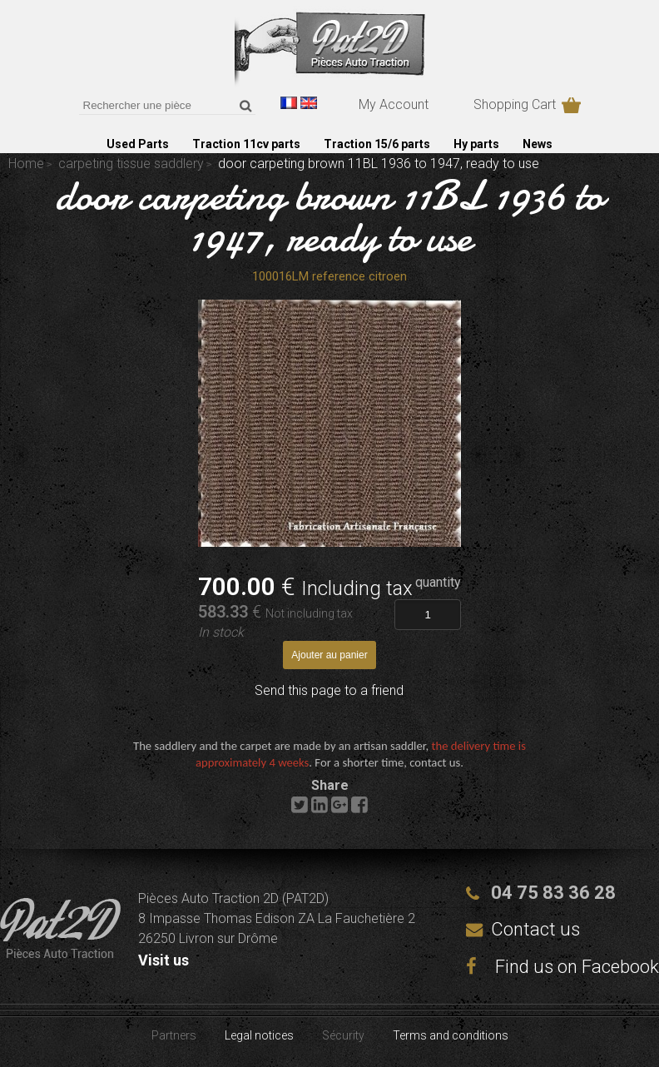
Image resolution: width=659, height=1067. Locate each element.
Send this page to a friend (329, 690)
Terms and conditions (450, 1035)
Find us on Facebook (562, 966)
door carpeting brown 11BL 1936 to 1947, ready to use (329, 216)
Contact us (535, 929)
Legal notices (259, 1035)
